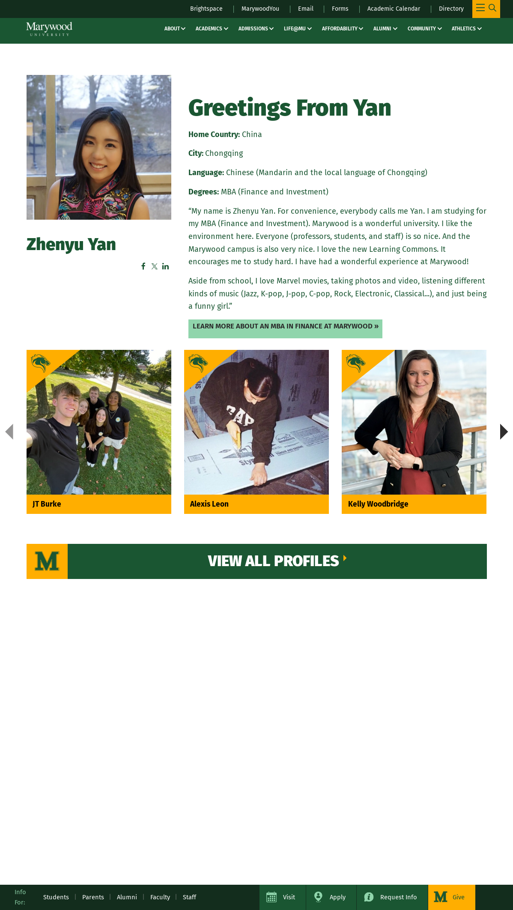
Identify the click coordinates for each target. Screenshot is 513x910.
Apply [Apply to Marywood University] (338, 897)
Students (56, 897)
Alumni (382, 29)
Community (422, 29)
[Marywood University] (49, 29)
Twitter (154, 266)
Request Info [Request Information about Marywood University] (398, 897)
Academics (209, 29)
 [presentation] (9, 432)
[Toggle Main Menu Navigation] (486, 9)
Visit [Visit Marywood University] (289, 897)
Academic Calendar (391, 8)
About (172, 29)
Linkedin (165, 266)
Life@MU (295, 29)
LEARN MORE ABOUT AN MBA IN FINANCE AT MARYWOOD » (289, 326)
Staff (189, 897)
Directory (451, 8)
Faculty (160, 897)
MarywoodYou (254, 8)
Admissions (253, 29)
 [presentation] (504, 432)
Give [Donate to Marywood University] (459, 897)
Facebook (143, 266)
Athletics (464, 29)
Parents (93, 897)
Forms (336, 8)
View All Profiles (274, 562)
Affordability (340, 29)
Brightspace (198, 8)
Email (301, 8)
